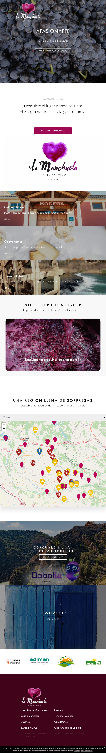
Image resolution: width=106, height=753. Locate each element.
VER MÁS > (8, 253)
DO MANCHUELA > (53, 364)
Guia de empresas (30, 715)
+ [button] (4, 425)
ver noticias (53, 619)
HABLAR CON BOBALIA (53, 557)
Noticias (58, 710)
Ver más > (8, 219)
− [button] (4, 429)
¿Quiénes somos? (63, 715)
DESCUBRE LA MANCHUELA (53, 130)
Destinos (25, 721)
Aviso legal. (80, 733)
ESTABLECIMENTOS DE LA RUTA (53, 51)
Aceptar (77, 750)
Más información (87, 750)
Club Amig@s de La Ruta (67, 727)
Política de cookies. (29, 736)
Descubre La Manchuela (34, 710)
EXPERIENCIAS (29, 727)
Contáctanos (61, 721)
